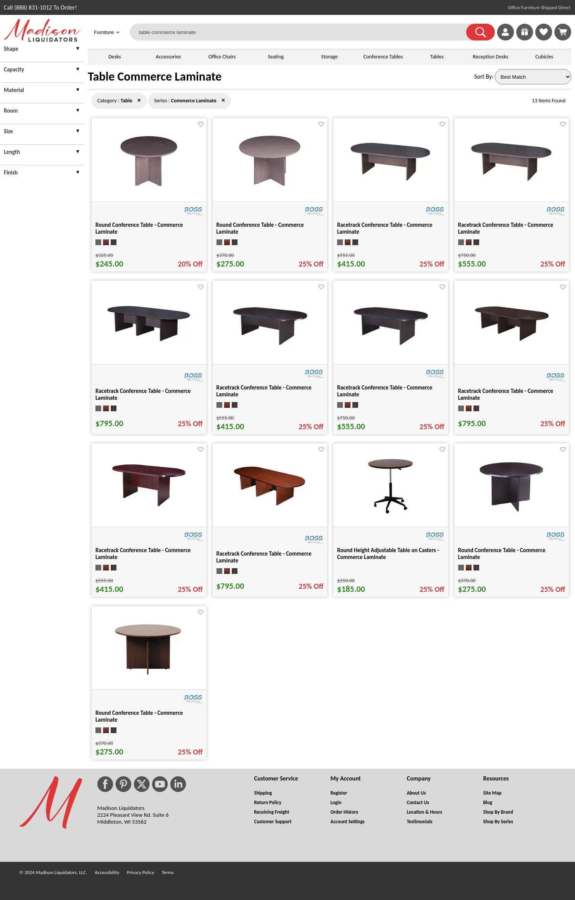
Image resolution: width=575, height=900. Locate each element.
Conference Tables (383, 56)
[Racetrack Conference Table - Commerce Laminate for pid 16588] (512, 346)
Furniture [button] (107, 33)
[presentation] (42, 49)
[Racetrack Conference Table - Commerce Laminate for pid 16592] (149, 509)
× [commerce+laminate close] (139, 100)
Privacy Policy (140, 872)
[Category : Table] (126, 100)
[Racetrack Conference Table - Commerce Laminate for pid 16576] (149, 343)
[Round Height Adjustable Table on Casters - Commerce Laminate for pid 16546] (390, 517)
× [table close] (223, 100)
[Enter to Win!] (524, 38)
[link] (562, 32)
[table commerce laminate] (303, 32)
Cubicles (544, 56)
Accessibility (107, 872)
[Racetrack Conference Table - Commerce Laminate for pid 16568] (390, 183)
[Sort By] (533, 76)
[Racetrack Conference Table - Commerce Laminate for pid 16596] (270, 508)
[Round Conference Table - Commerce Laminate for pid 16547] (148, 192)
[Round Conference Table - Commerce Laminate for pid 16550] (270, 192)
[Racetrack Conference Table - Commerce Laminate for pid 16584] (391, 348)
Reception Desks (490, 56)
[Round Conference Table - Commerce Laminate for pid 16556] (149, 680)
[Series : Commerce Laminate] (193, 100)
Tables (436, 56)
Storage (329, 56)
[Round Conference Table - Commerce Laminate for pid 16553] (511, 517)
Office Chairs (222, 56)
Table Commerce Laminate (154, 76)
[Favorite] (201, 124)
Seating (276, 56)
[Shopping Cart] (562, 32)
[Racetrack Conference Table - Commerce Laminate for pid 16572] (511, 183)
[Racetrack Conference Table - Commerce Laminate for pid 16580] (270, 348)
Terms (168, 872)
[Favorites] (543, 38)
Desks (114, 56)
